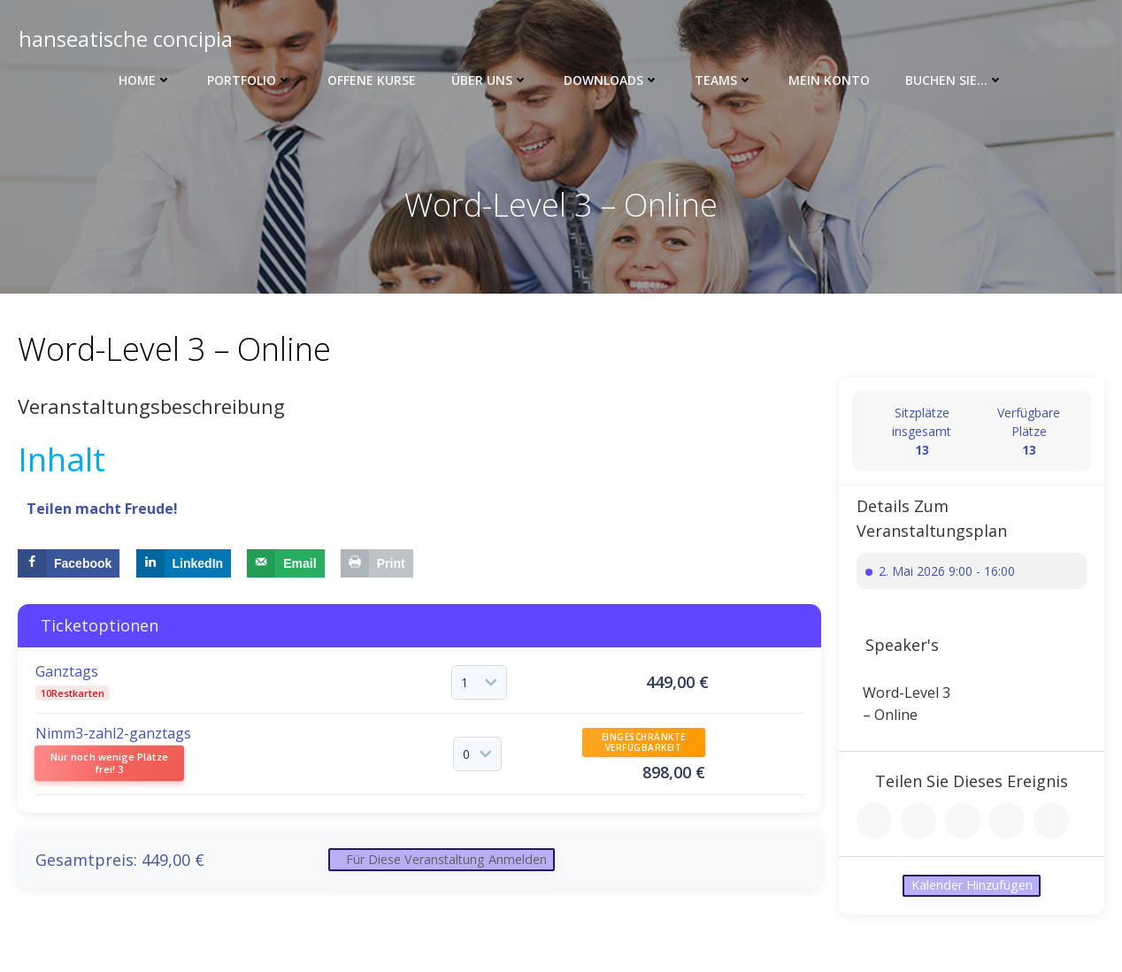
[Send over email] (285, 567)
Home (145, 80)
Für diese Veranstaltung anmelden (455, 869)
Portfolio (249, 80)
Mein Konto (829, 80)
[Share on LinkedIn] (184, 567)
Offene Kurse (371, 80)
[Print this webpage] (377, 567)
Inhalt (61, 463)
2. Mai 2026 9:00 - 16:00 (947, 574)
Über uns (489, 80)
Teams (724, 80)
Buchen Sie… (954, 80)
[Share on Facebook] (68, 567)
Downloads (611, 80)
